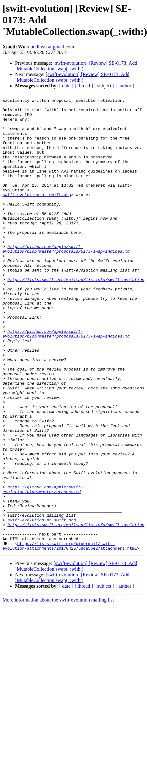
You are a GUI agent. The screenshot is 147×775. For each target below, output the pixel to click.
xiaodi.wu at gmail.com (50, 46)
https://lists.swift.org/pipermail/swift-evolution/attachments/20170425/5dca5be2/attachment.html (70, 635)
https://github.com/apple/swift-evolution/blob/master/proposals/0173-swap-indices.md (66, 279)
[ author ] (125, 85)
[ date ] (66, 85)
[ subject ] (104, 85)
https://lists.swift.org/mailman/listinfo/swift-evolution (76, 316)
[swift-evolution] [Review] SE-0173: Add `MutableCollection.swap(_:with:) (76, 65)
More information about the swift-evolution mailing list (58, 690)
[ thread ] (84, 85)
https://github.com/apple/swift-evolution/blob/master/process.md (43, 568)
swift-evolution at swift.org (37, 214)
